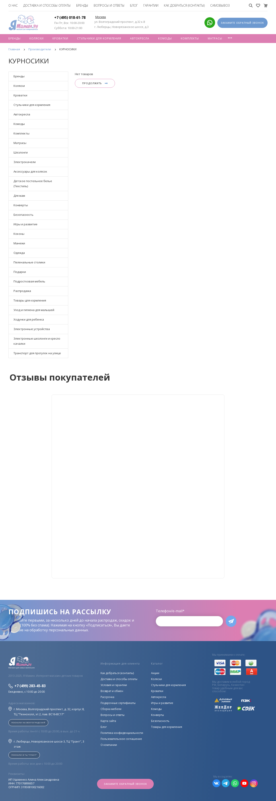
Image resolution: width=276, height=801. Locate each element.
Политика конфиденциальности (122, 733)
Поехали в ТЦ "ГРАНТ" (24, 755)
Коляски (36, 38)
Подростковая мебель (29, 281)
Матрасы (215, 38)
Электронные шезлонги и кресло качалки (37, 341)
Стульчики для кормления (99, 38)
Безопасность (23, 215)
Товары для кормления (30, 300)
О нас (13, 5)
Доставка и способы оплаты (47, 5)
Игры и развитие (25, 224)
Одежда (19, 253)
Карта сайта (108, 721)
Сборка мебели (111, 709)
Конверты (21, 205)
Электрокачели (25, 162)
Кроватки (60, 38)
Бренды (82, 5)
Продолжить (95, 83)
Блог (134, 5)
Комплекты (190, 38)
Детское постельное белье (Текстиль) (33, 183)
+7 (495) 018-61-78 (70, 17)
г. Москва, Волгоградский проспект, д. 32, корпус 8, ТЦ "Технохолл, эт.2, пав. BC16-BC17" (46, 711)
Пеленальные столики (29, 262)
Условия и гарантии (114, 685)
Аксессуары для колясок (30, 171)
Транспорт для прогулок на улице (37, 353)
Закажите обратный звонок (125, 783)
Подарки (20, 272)
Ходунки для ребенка (29, 319)
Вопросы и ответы (109, 5)
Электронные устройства (32, 329)
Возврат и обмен (112, 691)
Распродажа (22, 291)
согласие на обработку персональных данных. (48, 630)
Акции (155, 673)
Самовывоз (220, 5)
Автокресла (139, 38)
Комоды (165, 38)
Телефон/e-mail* (170, 611)
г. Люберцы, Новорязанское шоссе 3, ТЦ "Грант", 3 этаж (46, 744)
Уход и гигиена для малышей (34, 310)
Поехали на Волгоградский (28, 722)
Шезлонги (21, 152)
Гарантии (150, 5)
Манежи (19, 243)
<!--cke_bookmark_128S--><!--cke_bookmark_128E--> (138, 486)
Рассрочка (107, 697)
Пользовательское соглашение (121, 739)
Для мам (19, 196)
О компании (109, 745)
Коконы (19, 234)
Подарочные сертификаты (118, 703)
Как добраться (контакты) (184, 5)
